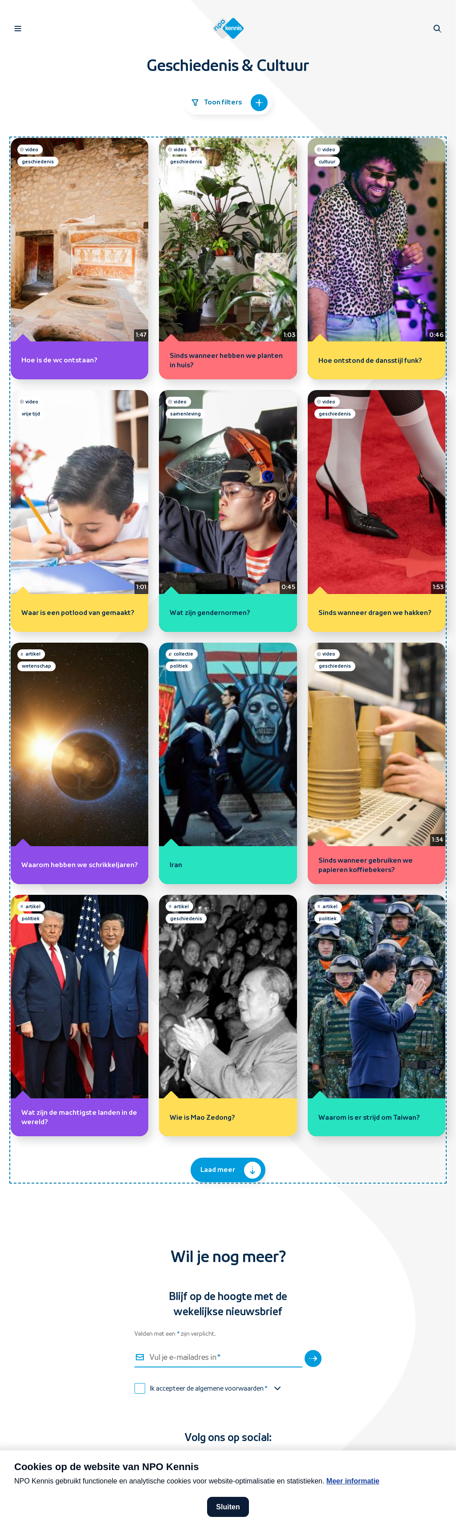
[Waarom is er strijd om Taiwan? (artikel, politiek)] (376, 1015)
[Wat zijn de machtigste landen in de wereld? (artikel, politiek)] (79, 1015)
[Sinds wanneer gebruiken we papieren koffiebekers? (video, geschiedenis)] (376, 763)
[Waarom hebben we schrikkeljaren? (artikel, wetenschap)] (79, 763)
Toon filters (229, 102)
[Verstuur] (313, 1358)
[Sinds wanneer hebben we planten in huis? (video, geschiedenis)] (228, 258)
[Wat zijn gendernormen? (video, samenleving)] (228, 510)
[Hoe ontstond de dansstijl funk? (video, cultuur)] (376, 258)
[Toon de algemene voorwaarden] (277, 1388)
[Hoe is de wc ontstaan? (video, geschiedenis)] (79, 258)
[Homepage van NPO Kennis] (228, 28)
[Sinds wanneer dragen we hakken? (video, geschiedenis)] (376, 510)
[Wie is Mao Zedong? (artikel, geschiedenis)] (228, 1015)
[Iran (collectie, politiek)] (228, 763)
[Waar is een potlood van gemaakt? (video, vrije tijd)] (79, 510)
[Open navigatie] (18, 28)
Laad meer (230, 1170)
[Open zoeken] (437, 28)
